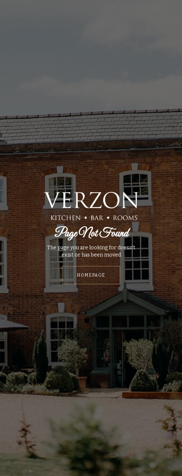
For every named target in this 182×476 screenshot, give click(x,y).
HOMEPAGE (91, 275)
